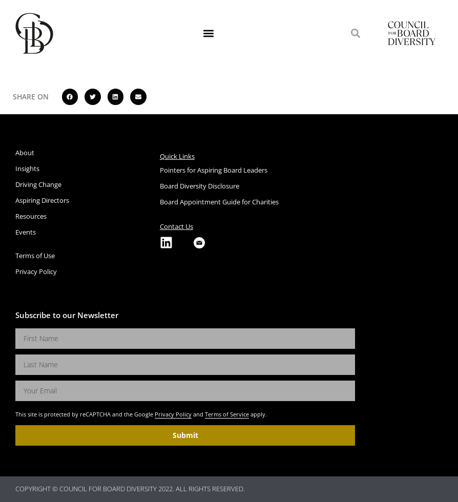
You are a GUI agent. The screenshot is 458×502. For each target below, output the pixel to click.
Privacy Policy (173, 414)
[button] (208, 33)
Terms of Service (227, 414)
